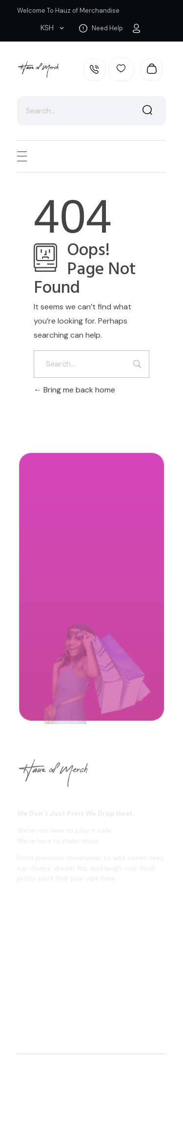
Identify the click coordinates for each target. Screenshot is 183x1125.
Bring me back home (74, 390)
